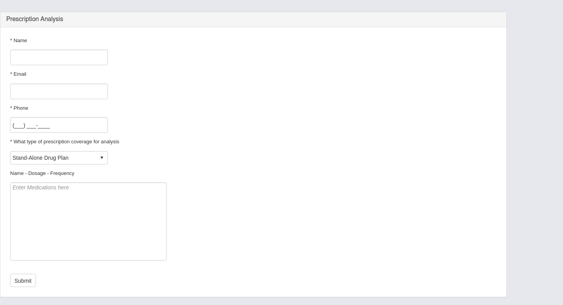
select (101, 158)
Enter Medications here (88, 221)
